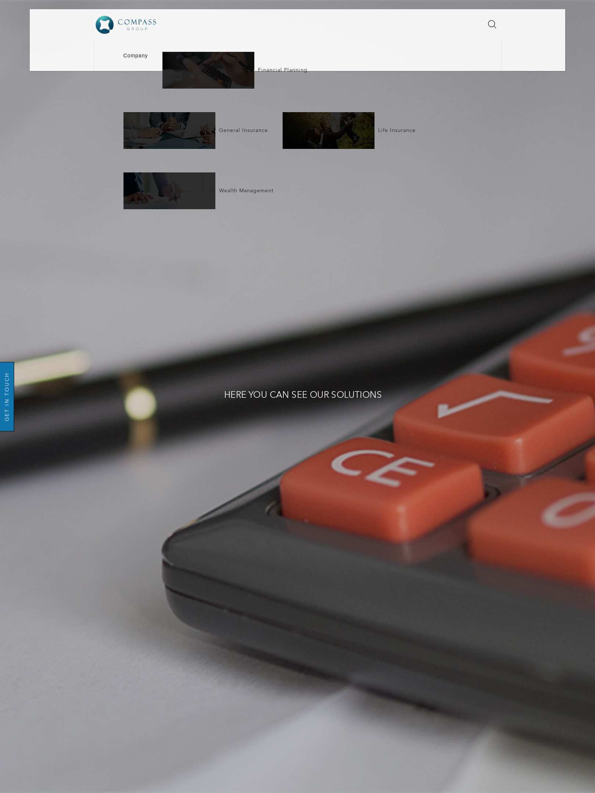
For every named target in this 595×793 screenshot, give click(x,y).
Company (135, 55)
